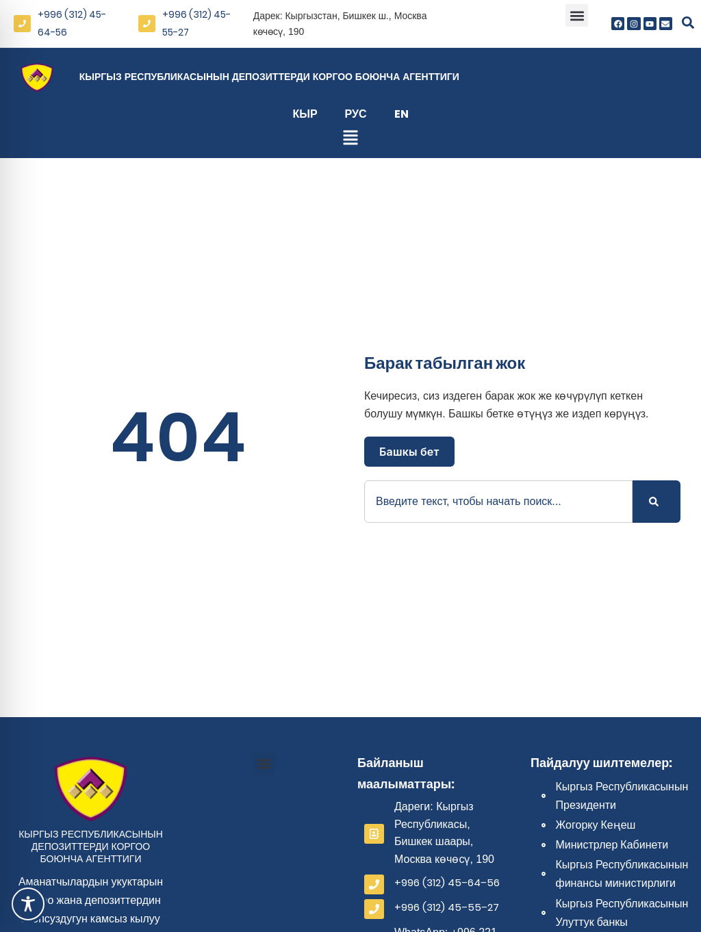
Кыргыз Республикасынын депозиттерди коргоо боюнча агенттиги (269, 76)
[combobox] (498, 501)
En (401, 114)
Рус (356, 114)
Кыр (304, 114)
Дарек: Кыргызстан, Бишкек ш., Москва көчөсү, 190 (340, 23)
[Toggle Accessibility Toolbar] (28, 904)
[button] (576, 15)
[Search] (656, 501)
